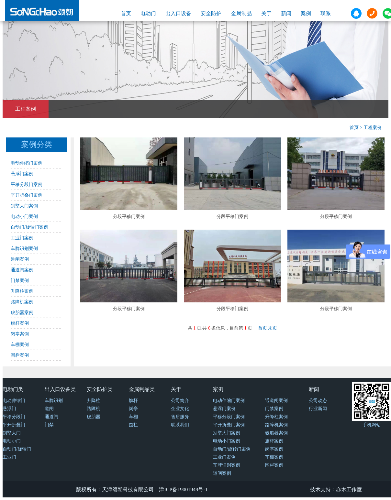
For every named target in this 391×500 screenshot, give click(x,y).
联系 (325, 13)
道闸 (49, 408)
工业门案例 (22, 237)
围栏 (133, 424)
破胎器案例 (22, 312)
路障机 (93, 408)
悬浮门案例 (22, 173)
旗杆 (133, 400)
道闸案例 (20, 259)
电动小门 (12, 441)
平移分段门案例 (26, 184)
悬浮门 (9, 408)
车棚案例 (20, 344)
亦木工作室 (349, 489)
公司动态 (318, 400)
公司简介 (180, 400)
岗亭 (133, 408)
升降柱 (93, 400)
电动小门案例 (24, 216)
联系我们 (180, 424)
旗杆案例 (20, 323)
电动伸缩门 (14, 400)
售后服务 (180, 416)
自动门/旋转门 (17, 449)
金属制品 (241, 13)
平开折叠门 (14, 424)
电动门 (148, 13)
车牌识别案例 (24, 248)
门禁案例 (20, 280)
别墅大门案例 (24, 205)
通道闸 (51, 416)
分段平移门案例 (129, 216)
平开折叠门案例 (26, 195)
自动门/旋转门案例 (29, 227)
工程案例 (25, 109)
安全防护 (211, 13)
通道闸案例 (22, 269)
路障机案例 (22, 301)
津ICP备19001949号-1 (183, 489)
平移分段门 (14, 416)
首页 (126, 13)
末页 (272, 328)
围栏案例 (20, 355)
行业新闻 (318, 408)
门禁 (49, 424)
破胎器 (93, 416)
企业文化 (180, 408)
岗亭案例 (20, 334)
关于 (266, 13)
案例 (306, 13)
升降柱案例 (22, 291)
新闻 (286, 13)
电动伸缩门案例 (26, 163)
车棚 (133, 416)
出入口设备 (178, 13)
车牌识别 (54, 400)
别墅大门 (12, 432)
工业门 (9, 457)
